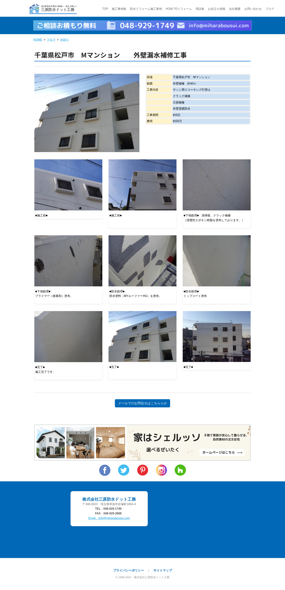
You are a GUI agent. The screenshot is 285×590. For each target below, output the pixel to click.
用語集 (200, 9)
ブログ (270, 9)
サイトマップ (162, 570)
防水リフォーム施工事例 (146, 9)
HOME (37, 40)
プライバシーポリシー (128, 570)
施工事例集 (119, 9)
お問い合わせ (253, 9)
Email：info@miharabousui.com (109, 518)
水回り (64, 40)
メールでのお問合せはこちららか (142, 403)
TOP (105, 9)
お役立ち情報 (217, 9)
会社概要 (235, 9)
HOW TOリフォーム (179, 9)
